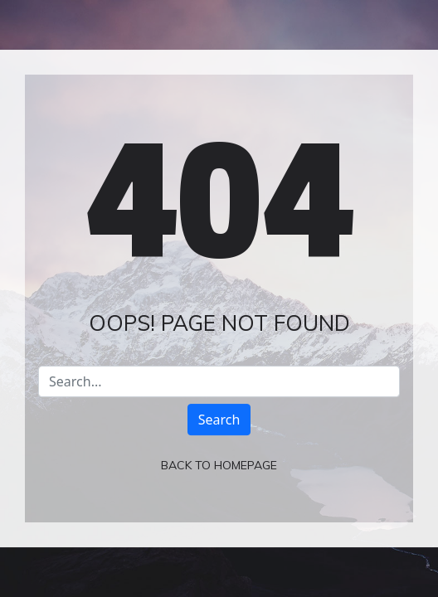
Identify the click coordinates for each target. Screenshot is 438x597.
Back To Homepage (219, 465)
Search (219, 419)
